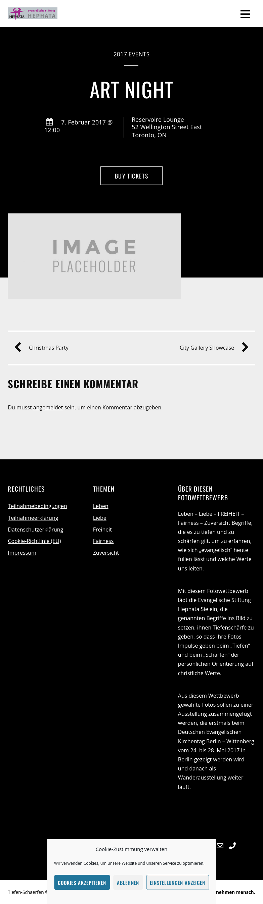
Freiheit (102, 529)
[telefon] (232, 844)
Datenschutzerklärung (35, 529)
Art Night (131, 89)
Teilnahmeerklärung (33, 517)
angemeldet (48, 407)
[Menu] (245, 13)
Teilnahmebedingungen (37, 506)
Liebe (99, 517)
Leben (100, 506)
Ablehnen (128, 882)
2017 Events (131, 54)
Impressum (22, 552)
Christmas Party (44, 347)
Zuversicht (106, 552)
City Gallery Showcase (212, 347)
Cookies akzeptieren (82, 882)
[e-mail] (220, 844)
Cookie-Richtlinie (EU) (34, 541)
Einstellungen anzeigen (177, 882)
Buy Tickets (131, 175)
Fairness (103, 541)
